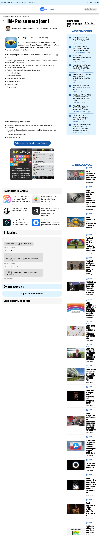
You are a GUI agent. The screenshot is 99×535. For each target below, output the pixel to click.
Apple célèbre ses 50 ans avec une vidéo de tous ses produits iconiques (91, 309)
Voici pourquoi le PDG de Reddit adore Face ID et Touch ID (90, 509)
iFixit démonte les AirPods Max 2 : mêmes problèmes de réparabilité (50, 222)
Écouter (54, 29)
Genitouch (15, 28)
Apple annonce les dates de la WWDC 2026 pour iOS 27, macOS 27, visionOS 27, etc (91, 485)
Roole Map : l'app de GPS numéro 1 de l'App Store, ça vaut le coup (81, 48)
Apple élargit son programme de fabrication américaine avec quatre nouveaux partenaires (91, 421)
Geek (29, 9)
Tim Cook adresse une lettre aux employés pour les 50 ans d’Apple (90, 244)
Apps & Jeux (5, 9)
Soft (50, 9)
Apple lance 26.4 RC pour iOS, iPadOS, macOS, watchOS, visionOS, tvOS (82, 67)
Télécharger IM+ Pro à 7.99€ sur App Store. (32, 143)
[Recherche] (90, 9)
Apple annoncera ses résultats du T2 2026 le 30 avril (91, 222)
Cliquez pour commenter (32, 293)
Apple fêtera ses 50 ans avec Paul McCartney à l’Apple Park (91, 375)
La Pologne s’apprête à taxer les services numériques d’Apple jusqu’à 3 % (91, 447)
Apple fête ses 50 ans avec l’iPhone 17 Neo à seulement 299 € (81, 39)
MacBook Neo (11, 2)
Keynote (3, 2)
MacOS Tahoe (33, 2)
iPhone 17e (19, 2)
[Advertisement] (32, 104)
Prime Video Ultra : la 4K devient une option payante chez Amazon (81, 108)
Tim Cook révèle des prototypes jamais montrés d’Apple (90, 266)
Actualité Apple (10, 16)
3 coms (45, 29)
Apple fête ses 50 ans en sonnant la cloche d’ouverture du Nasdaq (90, 354)
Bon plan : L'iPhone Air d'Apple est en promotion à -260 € (81, 87)
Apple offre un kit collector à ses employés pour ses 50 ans (90, 332)
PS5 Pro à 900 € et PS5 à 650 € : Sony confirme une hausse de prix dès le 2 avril (82, 97)
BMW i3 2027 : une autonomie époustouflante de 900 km (82, 57)
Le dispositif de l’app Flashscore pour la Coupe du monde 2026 (20, 222)
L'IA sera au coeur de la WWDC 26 (90, 465)
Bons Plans (15, 9)
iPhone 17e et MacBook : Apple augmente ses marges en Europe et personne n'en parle (82, 127)
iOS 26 (26, 2)
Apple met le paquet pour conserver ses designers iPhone (90, 397)
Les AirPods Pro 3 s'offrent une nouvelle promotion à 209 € (80, 117)
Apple (24, 9)
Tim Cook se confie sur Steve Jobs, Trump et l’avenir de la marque (91, 287)
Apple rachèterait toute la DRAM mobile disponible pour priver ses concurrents (91, 198)
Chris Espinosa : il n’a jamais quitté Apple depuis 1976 (49, 199)
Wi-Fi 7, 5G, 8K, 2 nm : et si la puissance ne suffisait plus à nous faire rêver (82, 77)
